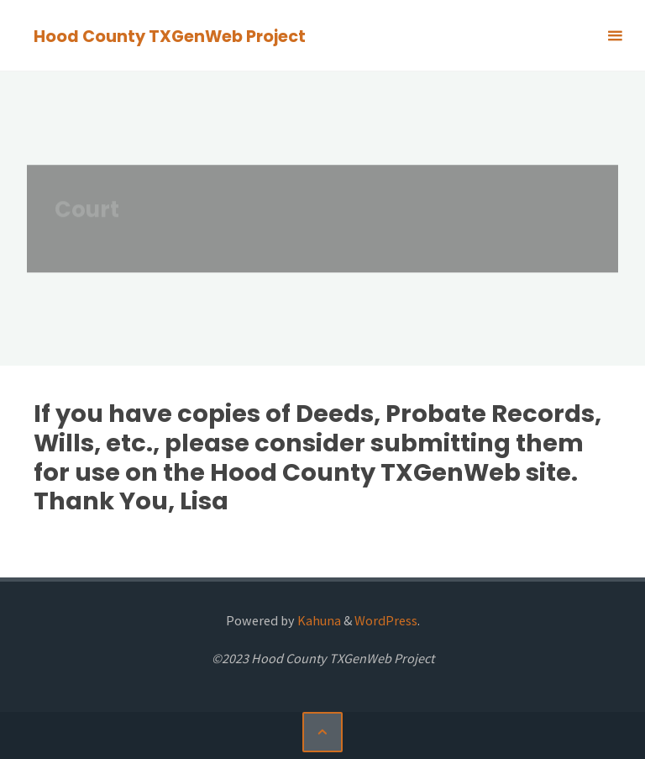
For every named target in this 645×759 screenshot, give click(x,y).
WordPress (385, 620)
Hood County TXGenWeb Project (170, 36)
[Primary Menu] (615, 35)
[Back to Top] (322, 732)
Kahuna (318, 620)
